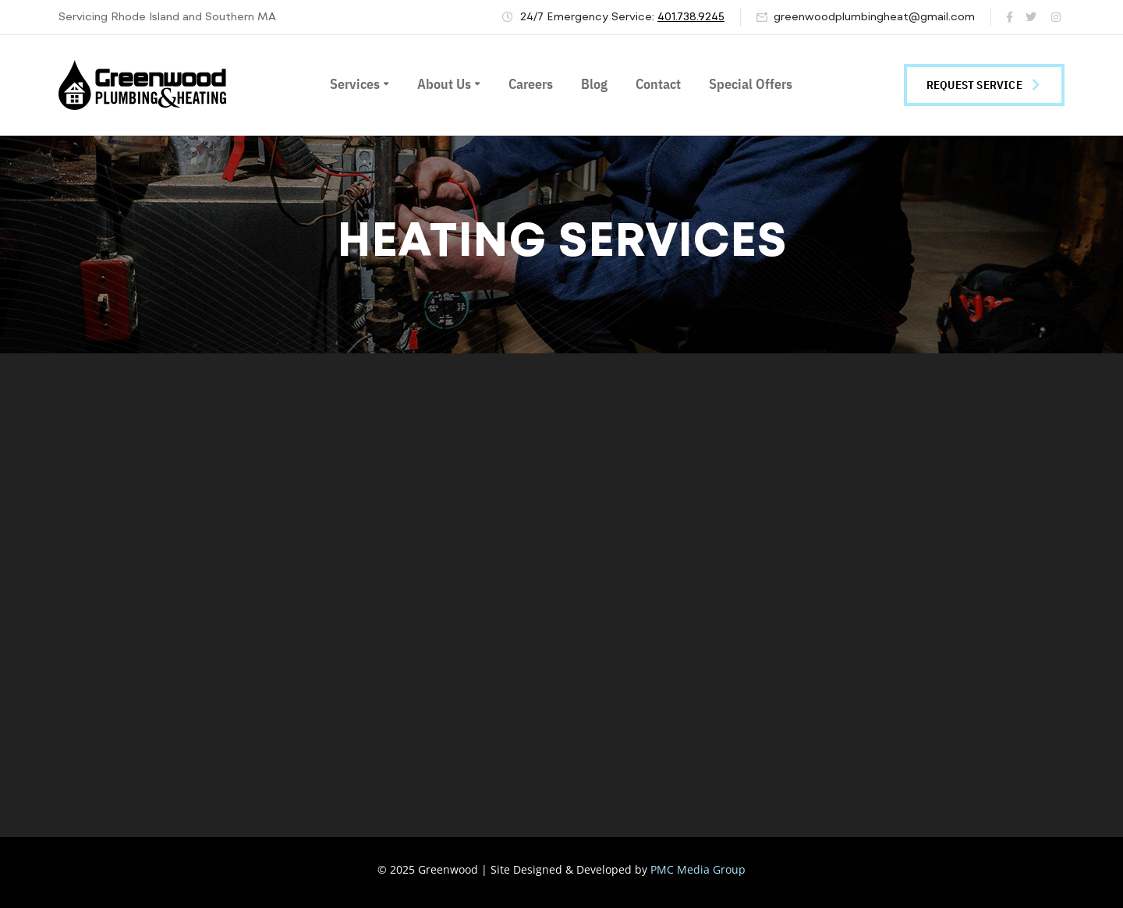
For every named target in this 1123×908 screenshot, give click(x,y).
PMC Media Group (698, 869)
